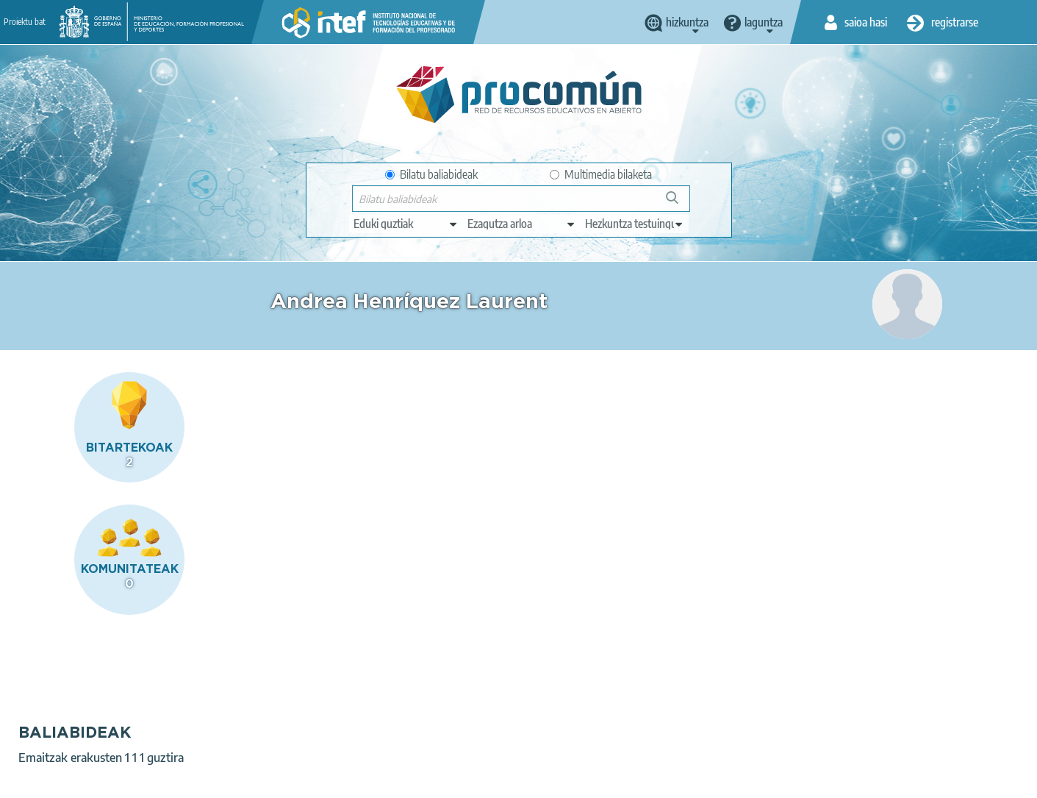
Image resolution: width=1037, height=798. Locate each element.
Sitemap (478, 780)
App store (429, 722)
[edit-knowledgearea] (522, 223)
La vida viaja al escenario (362, 473)
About (76, 780)
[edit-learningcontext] (635, 223)
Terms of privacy (242, 780)
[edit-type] (406, 223)
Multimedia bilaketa (601, 174)
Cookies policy (332, 780)
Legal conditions (148, 780)
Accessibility (411, 780)
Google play (556, 722)
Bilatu (679, 203)
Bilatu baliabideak (431, 174)
